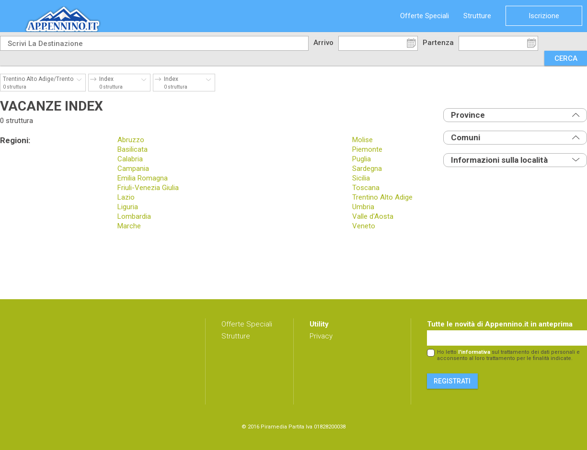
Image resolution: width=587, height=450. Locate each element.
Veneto (363, 226)
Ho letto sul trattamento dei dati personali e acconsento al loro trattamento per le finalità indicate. (508, 355)
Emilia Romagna (142, 178)
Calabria (130, 159)
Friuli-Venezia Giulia (148, 187)
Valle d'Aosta (372, 216)
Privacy (321, 336)
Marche (129, 226)
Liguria (127, 206)
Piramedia (274, 427)
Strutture (477, 15)
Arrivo (323, 42)
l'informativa (474, 352)
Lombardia (134, 216)
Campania (133, 168)
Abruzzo (130, 139)
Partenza (438, 42)
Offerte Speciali (424, 15)
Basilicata (132, 149)
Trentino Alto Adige (382, 197)
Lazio (126, 197)
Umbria (363, 206)
